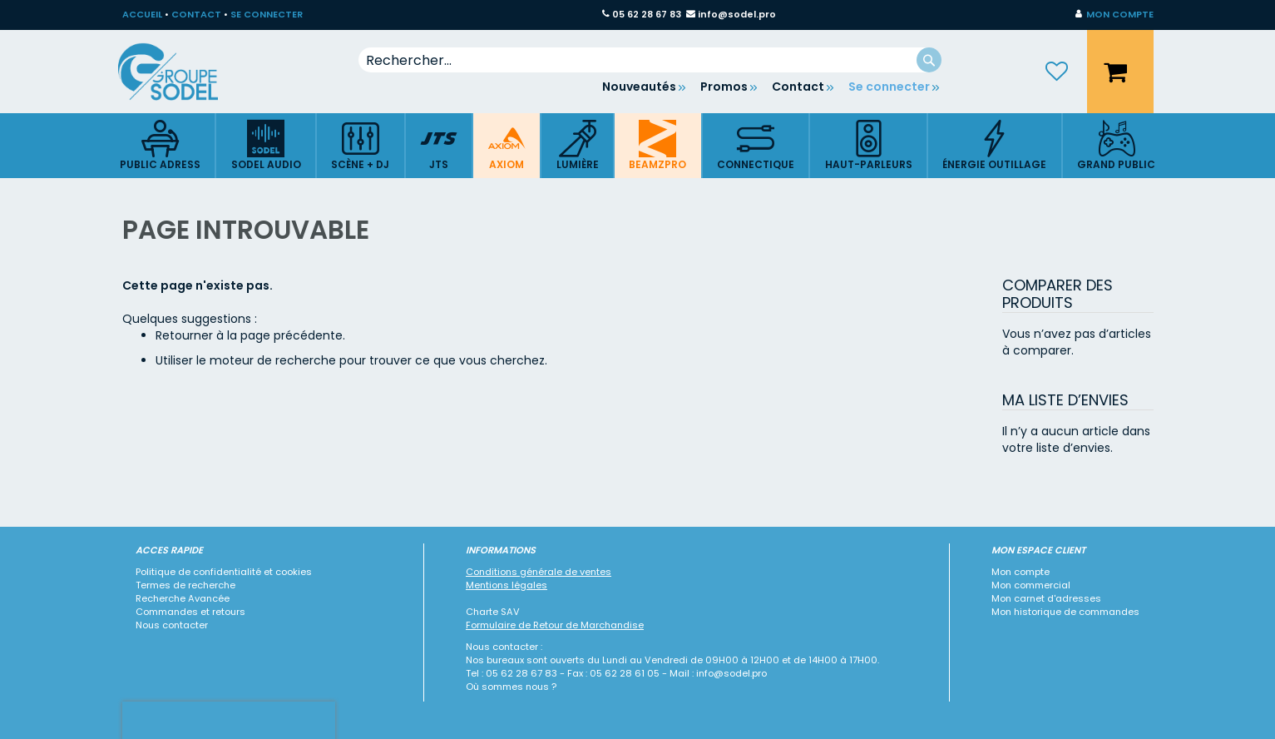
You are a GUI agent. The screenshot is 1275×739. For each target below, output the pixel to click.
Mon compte (1020, 571)
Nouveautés (639, 86)
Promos (724, 86)
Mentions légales (506, 585)
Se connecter (889, 86)
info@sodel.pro (737, 14)
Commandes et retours (190, 611)
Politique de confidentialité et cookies (224, 571)
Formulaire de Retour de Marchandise (555, 625)
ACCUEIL (142, 14)
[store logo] (180, 71)
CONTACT (196, 14)
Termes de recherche (185, 585)
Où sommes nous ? (511, 686)
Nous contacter (172, 625)
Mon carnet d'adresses (1046, 598)
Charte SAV (493, 611)
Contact (798, 86)
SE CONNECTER (266, 14)
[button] (1114, 15)
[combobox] (649, 59)
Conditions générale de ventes (538, 571)
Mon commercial (1030, 585)
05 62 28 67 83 (646, 14)
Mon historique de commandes (1065, 611)
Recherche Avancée (183, 598)
